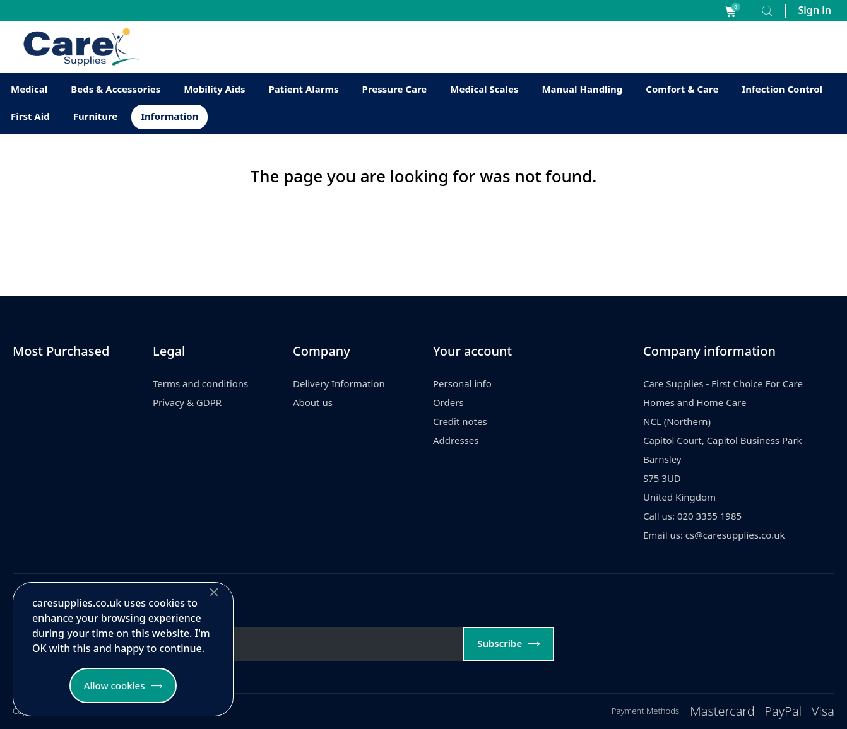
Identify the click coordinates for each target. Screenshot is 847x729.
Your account (472, 350)
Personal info (462, 383)
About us (313, 402)
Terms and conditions (200, 383)
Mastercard (722, 711)
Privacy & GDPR (187, 402)
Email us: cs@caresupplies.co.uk (714, 534)
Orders (448, 402)
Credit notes (460, 421)
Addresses (455, 440)
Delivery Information (339, 383)
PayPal (783, 711)
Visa (823, 711)
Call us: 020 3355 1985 (692, 516)
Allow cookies (114, 685)
